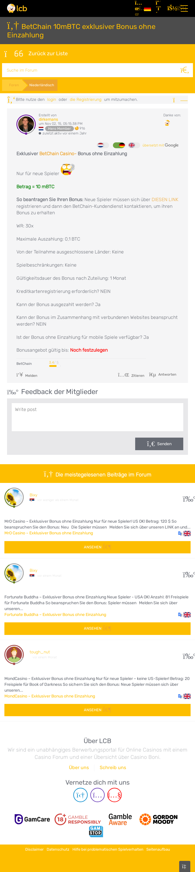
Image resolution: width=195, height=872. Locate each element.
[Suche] (186, 70)
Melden (26, 375)
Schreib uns (113, 768)
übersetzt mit (161, 145)
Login (51, 98)
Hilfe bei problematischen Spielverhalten (107, 849)
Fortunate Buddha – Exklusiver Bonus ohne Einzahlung (55, 614)
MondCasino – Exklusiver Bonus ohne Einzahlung (49, 695)
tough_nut (40, 651)
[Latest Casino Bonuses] (17, 8)
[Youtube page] (114, 795)
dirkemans (48, 118)
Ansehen (97, 546)
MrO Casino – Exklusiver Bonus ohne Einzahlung (48, 532)
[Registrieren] (159, 8)
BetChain (24, 363)
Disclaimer (34, 849)
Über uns (79, 768)
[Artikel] (137, 8)
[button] (184, 533)
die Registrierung (85, 98)
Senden (164, 443)
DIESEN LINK (165, 199)
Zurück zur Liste (36, 53)
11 (187, 497)
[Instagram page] (97, 795)
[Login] (170, 8)
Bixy (33, 494)
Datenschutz (58, 849)
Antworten (166, 374)
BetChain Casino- (58, 153)
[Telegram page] (80, 795)
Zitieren (131, 375)
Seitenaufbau (158, 849)
